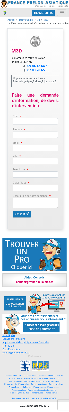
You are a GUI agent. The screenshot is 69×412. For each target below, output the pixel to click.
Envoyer (22, 213)
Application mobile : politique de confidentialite (25, 342)
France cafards (11, 375)
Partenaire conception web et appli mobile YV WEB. (34, 398)
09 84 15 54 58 (38, 66)
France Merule (10, 384)
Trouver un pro (26, 20)
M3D (46, 20)
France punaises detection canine (41, 390)
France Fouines (15, 381)
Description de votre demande (30, 196)
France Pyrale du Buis (19, 393)
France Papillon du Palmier (20, 387)
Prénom (17, 129)
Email (16, 143)
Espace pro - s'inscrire (13, 339)
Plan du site (8, 345)
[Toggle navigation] (61, 12)
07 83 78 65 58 (38, 70)
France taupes (37, 393)
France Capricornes (27, 375)
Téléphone (19, 169)
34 (38, 20)
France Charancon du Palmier (50, 375)
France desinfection (50, 378)
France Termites (52, 393)
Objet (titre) (19, 182)
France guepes (52, 381)
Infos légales (8, 335)
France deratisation (32, 378)
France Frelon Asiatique (34, 381)
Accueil (11, 20)
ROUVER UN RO (43, 12)
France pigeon (39, 387)
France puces (53, 387)
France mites (23, 384)
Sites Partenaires (11, 349)
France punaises (19, 390)
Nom (15, 116)
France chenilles (16, 378)
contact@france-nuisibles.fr (16, 352)
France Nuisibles (56, 384)
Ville (15, 156)
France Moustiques (39, 384)
